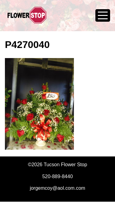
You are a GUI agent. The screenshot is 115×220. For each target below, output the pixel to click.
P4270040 (27, 44)
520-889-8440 (57, 176)
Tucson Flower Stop (27, 19)
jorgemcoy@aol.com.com (57, 188)
